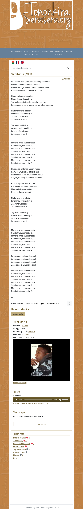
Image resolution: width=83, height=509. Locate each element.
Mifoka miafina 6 (21, 438)
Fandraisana (16, 52)
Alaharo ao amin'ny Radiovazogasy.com (30, 403)
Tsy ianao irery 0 (21, 449)
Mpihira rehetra (35, 53)
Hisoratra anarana (59, 53)
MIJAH (30, 74)
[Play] (16, 399)
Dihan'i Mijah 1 (20, 447)
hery (27, 334)
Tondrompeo (47, 52)
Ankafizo (31, 332)
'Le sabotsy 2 (20, 441)
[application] (41, 399)
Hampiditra (41, 424)
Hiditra (69, 52)
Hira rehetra (27, 53)
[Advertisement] (46, 47)
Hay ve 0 (18, 455)
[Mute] (60, 399)
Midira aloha (18, 314)
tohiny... (16, 458)
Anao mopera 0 (21, 452)
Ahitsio (66, 79)
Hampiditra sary (20, 383)
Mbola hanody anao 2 (23, 444)
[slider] (38, 399)
